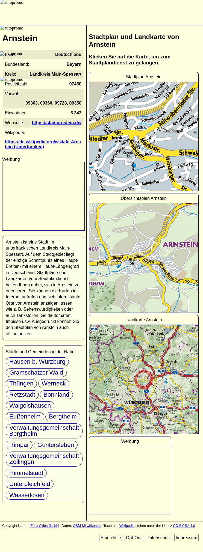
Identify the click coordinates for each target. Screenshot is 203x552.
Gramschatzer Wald (36, 372)
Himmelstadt (26, 473)
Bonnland (56, 394)
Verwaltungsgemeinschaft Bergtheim (44, 430)
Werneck (54, 383)
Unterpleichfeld (29, 483)
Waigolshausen (30, 405)
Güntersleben (55, 444)
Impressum (186, 537)
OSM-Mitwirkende (87, 526)
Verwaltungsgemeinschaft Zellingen (44, 458)
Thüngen (21, 383)
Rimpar (19, 444)
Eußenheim (25, 416)
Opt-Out (134, 537)
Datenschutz (158, 537)
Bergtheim (63, 416)
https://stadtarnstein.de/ (56, 122)
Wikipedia (126, 526)
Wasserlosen (27, 495)
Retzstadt (22, 394)
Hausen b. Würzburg (37, 361)
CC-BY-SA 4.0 (184, 526)
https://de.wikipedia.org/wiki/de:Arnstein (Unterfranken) (43, 144)
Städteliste (111, 537)
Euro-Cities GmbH (44, 526)
